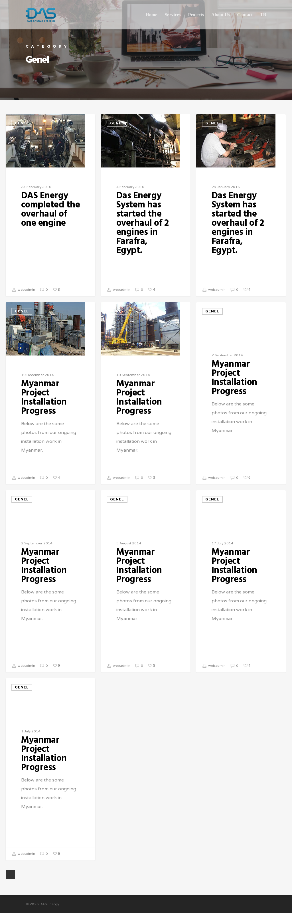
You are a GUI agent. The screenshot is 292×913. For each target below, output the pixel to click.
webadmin (23, 290)
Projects (196, 14)
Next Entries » (10, 874)
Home (151, 14)
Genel (22, 123)
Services (173, 14)
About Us (220, 14)
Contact (245, 14)
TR (263, 14)
